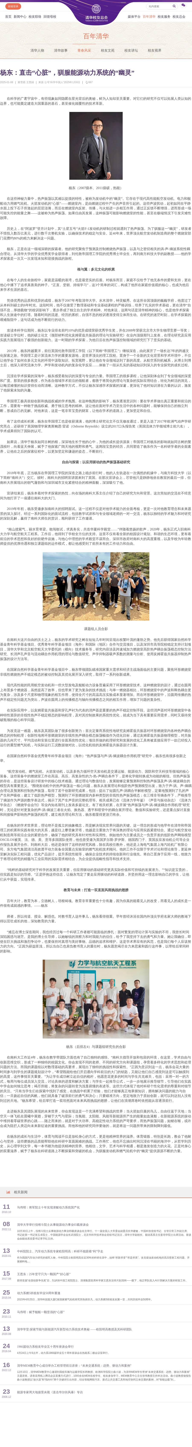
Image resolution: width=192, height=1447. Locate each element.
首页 (8, 16)
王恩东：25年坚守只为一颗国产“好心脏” (43, 1274)
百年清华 (149, 16)
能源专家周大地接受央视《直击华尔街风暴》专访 (50, 1392)
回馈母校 (50, 16)
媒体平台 (134, 16)
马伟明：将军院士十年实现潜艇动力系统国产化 (48, 1207)
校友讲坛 (131, 50)
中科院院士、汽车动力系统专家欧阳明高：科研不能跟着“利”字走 (60, 1251)
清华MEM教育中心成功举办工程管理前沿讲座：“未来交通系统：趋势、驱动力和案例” (74, 1365)
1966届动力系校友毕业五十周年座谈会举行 (45, 1346)
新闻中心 (20, 16)
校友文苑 (108, 50)
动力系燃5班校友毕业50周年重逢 (38, 1293)
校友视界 (154, 50)
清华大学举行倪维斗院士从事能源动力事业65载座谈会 (53, 1224)
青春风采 (84, 50)
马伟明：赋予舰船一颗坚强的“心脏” (40, 1312)
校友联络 (35, 16)
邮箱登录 (13, 6)
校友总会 (179, 16)
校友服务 (164, 16)
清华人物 (37, 50)
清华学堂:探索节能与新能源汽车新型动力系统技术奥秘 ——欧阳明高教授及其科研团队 (74, 1329)
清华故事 (61, 50)
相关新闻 (17, 1192)
